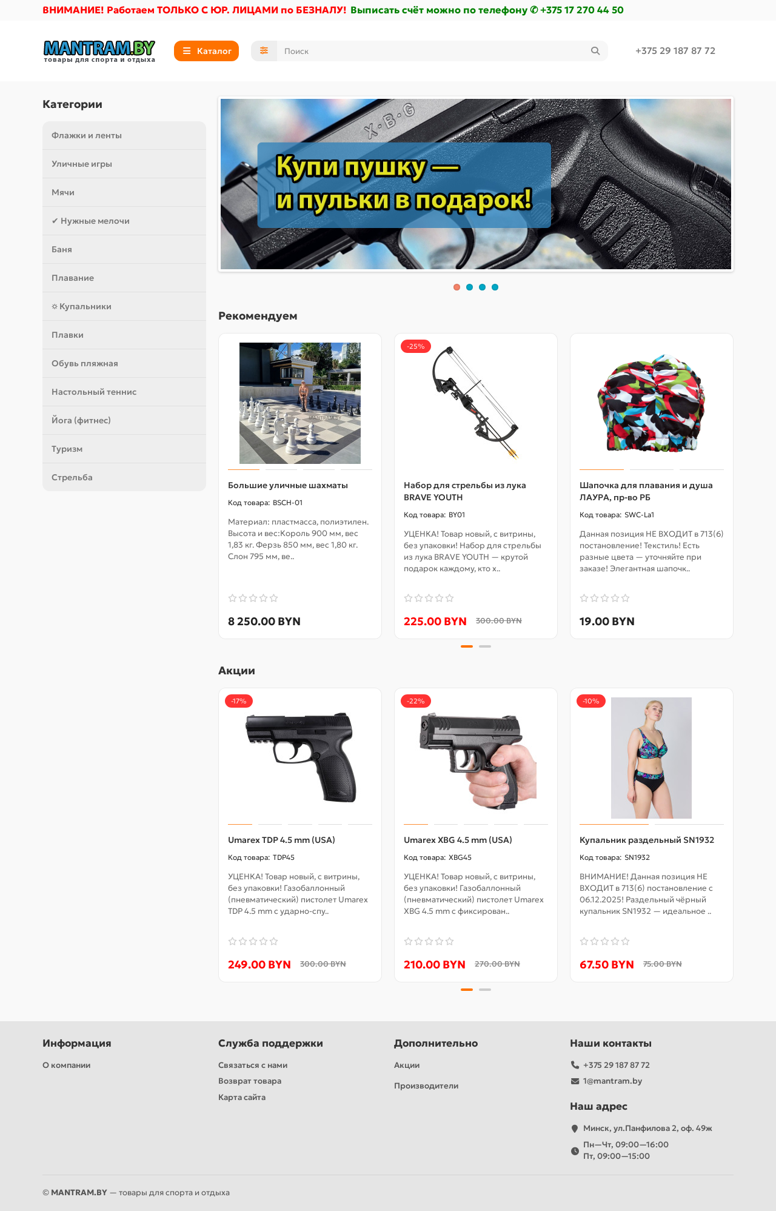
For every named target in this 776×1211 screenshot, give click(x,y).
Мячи (63, 192)
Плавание (73, 277)
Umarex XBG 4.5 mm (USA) (458, 839)
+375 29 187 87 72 (675, 50)
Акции (407, 1065)
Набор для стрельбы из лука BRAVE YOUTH (465, 491)
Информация (77, 1043)
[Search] (443, 51)
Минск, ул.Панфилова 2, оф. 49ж (647, 1128)
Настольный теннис (94, 391)
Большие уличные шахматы (288, 485)
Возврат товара (249, 1081)
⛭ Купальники (82, 306)
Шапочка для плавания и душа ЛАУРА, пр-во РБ (646, 491)
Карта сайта (242, 1097)
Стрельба (72, 477)
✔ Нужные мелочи (91, 220)
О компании (66, 1065)
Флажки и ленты (87, 135)
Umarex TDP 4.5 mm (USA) (281, 839)
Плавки (68, 334)
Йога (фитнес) (81, 420)
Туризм (67, 448)
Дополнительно (436, 1043)
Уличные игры (82, 163)
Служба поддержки (270, 1043)
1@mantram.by (612, 1081)
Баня (62, 249)
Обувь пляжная (85, 363)
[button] (467, 646)
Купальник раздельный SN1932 (647, 839)
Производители (426, 1086)
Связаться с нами (252, 1065)
